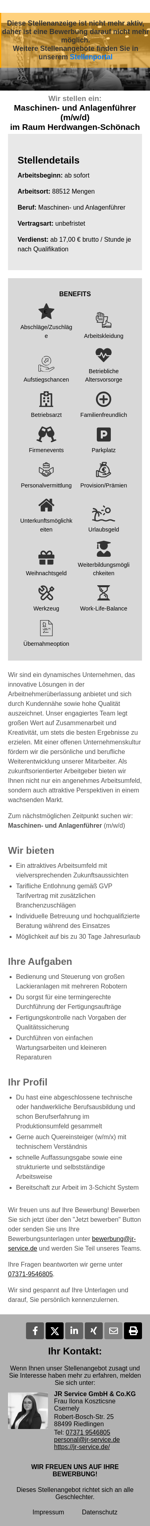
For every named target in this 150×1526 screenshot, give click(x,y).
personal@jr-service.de (87, 1439)
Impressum (48, 1512)
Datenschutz (100, 1512)
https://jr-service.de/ (82, 1446)
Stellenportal (91, 57)
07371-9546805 (30, 1274)
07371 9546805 (88, 1432)
